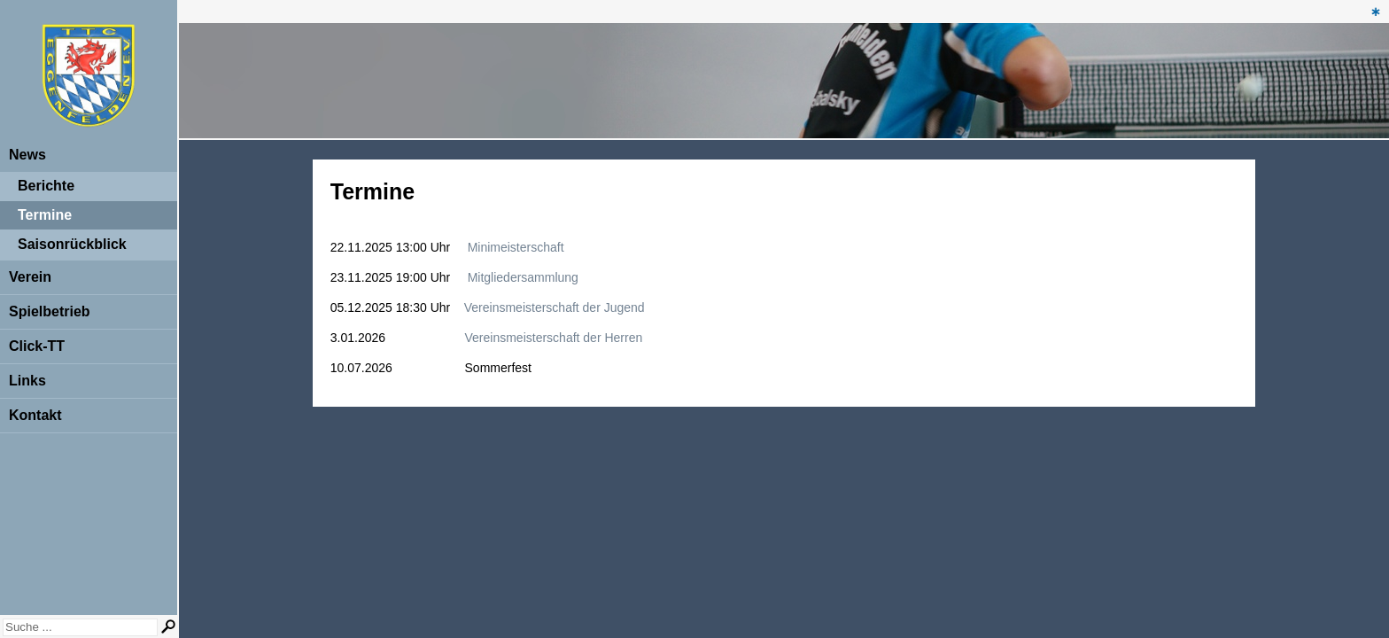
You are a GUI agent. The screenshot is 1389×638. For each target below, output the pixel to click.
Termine (45, 214)
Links (27, 380)
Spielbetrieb (49, 311)
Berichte (46, 185)
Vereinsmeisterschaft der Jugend (554, 307)
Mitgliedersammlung (523, 277)
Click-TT (37, 346)
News (27, 154)
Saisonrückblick (72, 244)
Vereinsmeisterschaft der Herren (554, 338)
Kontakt (35, 415)
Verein (30, 276)
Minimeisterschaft (516, 247)
